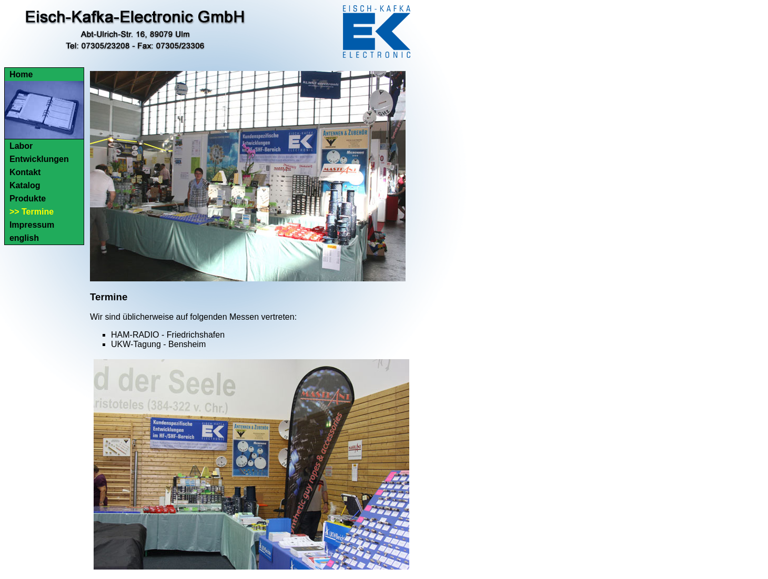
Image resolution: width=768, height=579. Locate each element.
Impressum (31, 224)
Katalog (25, 185)
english (24, 237)
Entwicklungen (39, 159)
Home (21, 74)
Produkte (27, 198)
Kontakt (25, 172)
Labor (21, 145)
